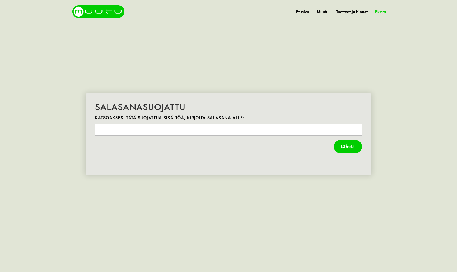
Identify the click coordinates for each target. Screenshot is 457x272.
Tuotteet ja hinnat (352, 12)
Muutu (322, 12)
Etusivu (302, 12)
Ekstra (380, 12)
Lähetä (348, 146)
